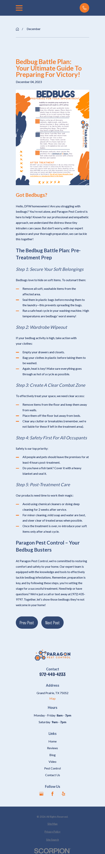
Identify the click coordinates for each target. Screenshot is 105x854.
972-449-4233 (52, 674)
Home (52, 741)
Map (52, 698)
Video (52, 761)
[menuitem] (52, 824)
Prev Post (27, 622)
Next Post (52, 622)
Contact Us (52, 775)
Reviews (52, 748)
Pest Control (52, 768)
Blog (52, 755)
